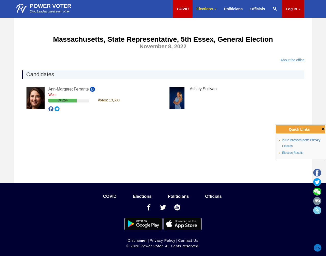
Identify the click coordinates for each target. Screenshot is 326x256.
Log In (293, 9)
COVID (183, 9)
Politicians (233, 9)
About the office (292, 60)
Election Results (292, 153)
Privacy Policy (162, 240)
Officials (257, 9)
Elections (206, 9)
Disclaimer (137, 240)
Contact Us (188, 240)
